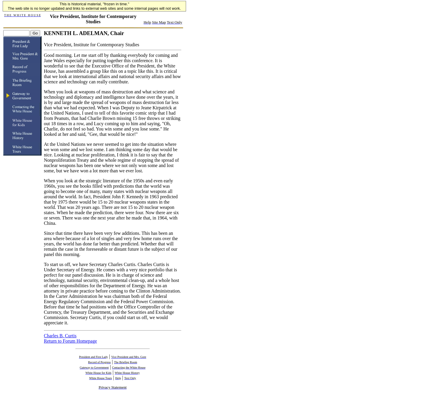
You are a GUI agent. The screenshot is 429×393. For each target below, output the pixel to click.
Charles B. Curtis (60, 335)
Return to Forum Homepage (70, 341)
